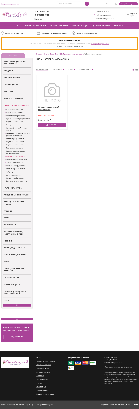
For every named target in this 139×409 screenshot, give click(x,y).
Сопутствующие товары (15, 255)
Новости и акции (80, 26)
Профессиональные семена (16, 106)
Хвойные (8, 241)
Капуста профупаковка (15, 178)
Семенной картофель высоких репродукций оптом (18, 134)
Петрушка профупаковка (16, 125)
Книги (7, 262)
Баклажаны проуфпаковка (16, 181)
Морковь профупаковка (16, 166)
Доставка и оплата (101, 26)
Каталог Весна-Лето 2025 (35, 26)
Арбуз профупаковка (14, 172)
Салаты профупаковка (15, 139)
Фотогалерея (41, 387)
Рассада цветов (11, 85)
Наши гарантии (42, 379)
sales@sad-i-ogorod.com (105, 18)
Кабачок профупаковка (15, 169)
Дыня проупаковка (13, 175)
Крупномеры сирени (13, 188)
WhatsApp (38, 19)
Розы (6, 218)
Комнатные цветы (12, 285)
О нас (18, 26)
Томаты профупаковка (15, 163)
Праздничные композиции (16, 195)
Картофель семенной (13, 99)
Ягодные (8, 211)
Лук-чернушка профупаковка (18, 119)
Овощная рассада (12, 78)
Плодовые (8, 71)
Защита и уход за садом (10, 4)
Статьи (39, 383)
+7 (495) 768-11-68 (41, 11)
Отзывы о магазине (59, 26)
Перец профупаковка (14, 145)
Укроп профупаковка (14, 122)
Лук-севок (8, 92)
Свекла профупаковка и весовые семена (15, 152)
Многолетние (10, 225)
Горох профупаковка (14, 113)
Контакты (118, 26)
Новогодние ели (11, 278)
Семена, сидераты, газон (15, 248)
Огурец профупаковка (15, 142)
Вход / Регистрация (128, 4)
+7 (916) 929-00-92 (41, 15)
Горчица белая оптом (15, 110)
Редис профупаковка (14, 148)
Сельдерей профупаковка (16, 160)
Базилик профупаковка (15, 116)
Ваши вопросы (42, 390)
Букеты (7, 301)
